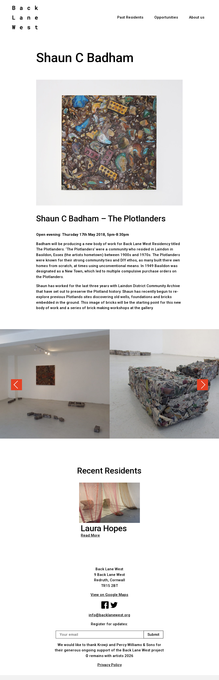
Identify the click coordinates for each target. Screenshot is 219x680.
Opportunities (166, 17)
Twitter (114, 605)
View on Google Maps (109, 595)
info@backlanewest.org (109, 615)
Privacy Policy (109, 665)
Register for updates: (109, 624)
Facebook (105, 605)
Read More (90, 535)
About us (196, 17)
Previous (16, 384)
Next (202, 384)
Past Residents (130, 17)
